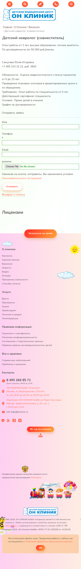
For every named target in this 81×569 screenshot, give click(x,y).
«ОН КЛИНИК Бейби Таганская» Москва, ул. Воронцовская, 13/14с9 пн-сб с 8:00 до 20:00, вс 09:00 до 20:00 (27, 391)
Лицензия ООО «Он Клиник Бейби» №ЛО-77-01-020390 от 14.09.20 (36, 529)
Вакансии (7, 263)
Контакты (7, 255)
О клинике (8, 249)
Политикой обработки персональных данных (48, 541)
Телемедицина (10, 318)
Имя (4, 122)
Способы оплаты (11, 283)
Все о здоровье (12, 353)
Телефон (7, 136)
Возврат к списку (13, 194)
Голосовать (36, 477)
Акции (5, 306)
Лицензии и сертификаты (16, 333)
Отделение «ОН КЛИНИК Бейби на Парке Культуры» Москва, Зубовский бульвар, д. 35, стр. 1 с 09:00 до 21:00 (34, 404)
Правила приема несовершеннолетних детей (27, 345)
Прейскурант (9, 310)
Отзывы (6, 275)
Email (5, 150)
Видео (5, 271)
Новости (6, 267)
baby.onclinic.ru (12, 526)
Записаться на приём (40, 233)
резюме (6, 161)
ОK (40, 548)
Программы (8, 302)
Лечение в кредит (12, 314)
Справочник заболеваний (16, 360)
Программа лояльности (15, 279)
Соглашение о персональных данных (22, 341)
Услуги (6, 292)
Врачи (5, 298)
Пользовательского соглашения (21, 178)
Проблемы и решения (14, 364)
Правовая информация (17, 327)
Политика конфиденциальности (19, 337)
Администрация (11, 259)
